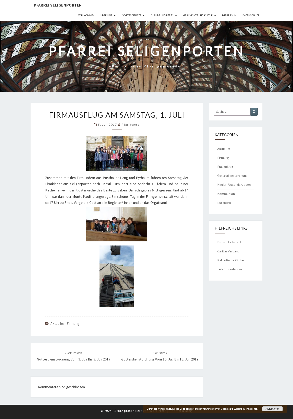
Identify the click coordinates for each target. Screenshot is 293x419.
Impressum (229, 15)
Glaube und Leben (162, 15)
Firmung (73, 323)
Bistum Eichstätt (229, 242)
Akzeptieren (272, 408)
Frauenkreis (225, 167)
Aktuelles (57, 323)
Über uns (106, 15)
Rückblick (224, 203)
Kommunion (226, 194)
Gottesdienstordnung (232, 176)
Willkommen (86, 15)
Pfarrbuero (131, 124)
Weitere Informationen (246, 409)
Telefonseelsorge (229, 269)
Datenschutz (251, 15)
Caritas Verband (228, 251)
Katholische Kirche (230, 260)
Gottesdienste (131, 15)
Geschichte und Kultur (198, 15)
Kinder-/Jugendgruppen (234, 184)
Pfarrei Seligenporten (58, 5)
